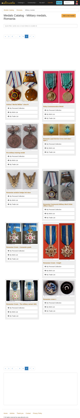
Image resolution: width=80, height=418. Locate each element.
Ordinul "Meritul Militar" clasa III (17, 104)
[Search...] (69, 2)
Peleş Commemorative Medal (53, 106)
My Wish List (13, 112)
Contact (28, 413)
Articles (12, 413)
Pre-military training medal (15, 153)
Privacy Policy (37, 413)
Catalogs (21, 2)
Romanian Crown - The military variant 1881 (21, 304)
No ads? (42, 2)
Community (32, 2)
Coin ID (50, 2)
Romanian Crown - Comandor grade (18, 247)
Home (6, 413)
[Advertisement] (40, 55)
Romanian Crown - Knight (52, 263)
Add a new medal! (68, 16)
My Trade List (13, 116)
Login (59, 2)
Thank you (20, 413)
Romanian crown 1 (49, 299)
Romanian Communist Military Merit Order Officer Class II (57, 205)
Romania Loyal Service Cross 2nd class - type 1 (57, 139)
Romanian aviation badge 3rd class (18, 192)
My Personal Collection (16, 108)
